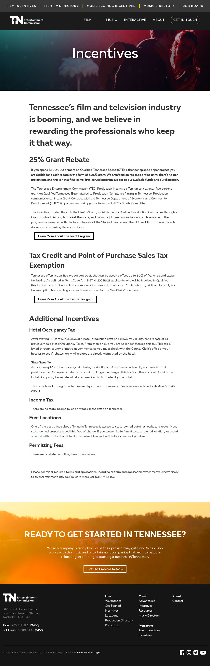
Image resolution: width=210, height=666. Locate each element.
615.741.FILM (21, 625)
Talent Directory (149, 630)
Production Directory (119, 620)
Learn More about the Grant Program (64, 236)
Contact (177, 601)
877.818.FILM (23, 630)
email (38, 436)
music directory (159, 6)
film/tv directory (61, 6)
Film (88, 20)
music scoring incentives (111, 6)
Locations (111, 615)
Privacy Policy (84, 652)
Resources (112, 625)
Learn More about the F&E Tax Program (65, 299)
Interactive (135, 20)
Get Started (113, 605)
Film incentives (21, 6)
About (159, 20)
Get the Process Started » (105, 569)
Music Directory (149, 615)
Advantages (113, 601)
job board (193, 6)
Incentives (112, 610)
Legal (97, 652)
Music (111, 20)
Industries (145, 635)
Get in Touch (185, 20)
